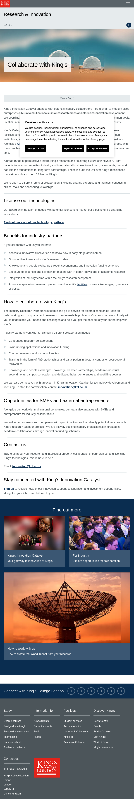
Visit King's (106, 724)
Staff (47, 718)
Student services (77, 708)
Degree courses (17, 708)
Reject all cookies (73, 148)
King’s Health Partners (114, 139)
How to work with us (20, 635)
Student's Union (106, 718)
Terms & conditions (13, 793)
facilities (78, 275)
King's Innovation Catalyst (24, 542)
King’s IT (77, 724)
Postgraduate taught (17, 713)
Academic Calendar (77, 729)
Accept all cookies (97, 148)
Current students (47, 713)
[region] (67, 135)
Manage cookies (112, 793)
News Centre (106, 708)
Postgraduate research (17, 718)
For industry (81, 542)
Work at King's (106, 729)
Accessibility (94, 793)
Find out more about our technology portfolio (30, 213)
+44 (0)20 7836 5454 (14, 754)
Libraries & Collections (77, 718)
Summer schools (17, 729)
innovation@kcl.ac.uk (67, 373)
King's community (106, 734)
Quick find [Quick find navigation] (65, 98)
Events (106, 713)
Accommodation (77, 713)
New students (47, 708)
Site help (79, 793)
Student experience (17, 734)
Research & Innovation (25, 14)
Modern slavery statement (58, 793)
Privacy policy (34, 793)
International (17, 724)
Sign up (8, 475)
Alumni (47, 724)
